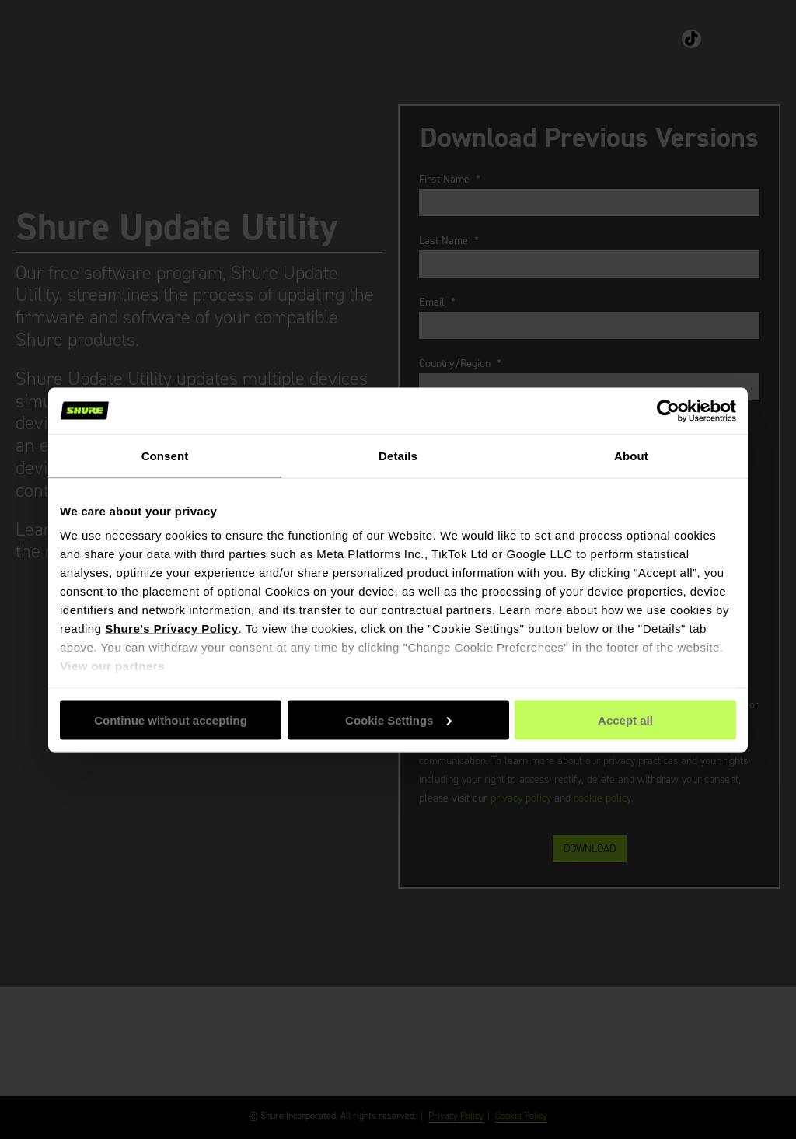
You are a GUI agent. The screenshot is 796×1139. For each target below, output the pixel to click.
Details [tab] (398, 455)
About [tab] (631, 455)
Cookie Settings (398, 719)
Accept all (625, 719)
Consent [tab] (165, 455)
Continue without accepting (170, 719)
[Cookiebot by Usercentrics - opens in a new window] (668, 410)
